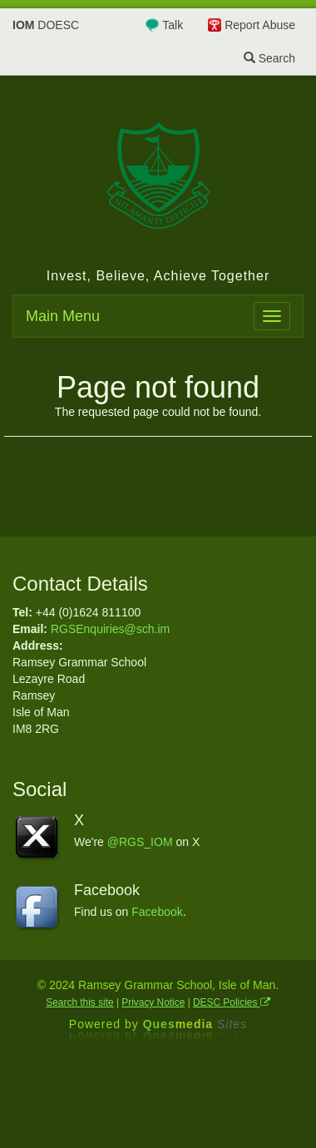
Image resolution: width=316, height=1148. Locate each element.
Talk (172, 25)
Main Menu (63, 316)
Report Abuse (260, 25)
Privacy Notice (153, 1002)
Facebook (156, 911)
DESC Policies (231, 1002)
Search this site (79, 1002)
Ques (195, 1024)
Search (269, 58)
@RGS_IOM (140, 842)
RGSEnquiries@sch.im (110, 629)
